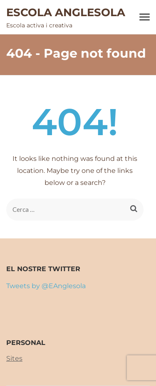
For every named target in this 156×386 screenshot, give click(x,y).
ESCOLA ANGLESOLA (65, 12)
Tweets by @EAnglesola (46, 286)
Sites (14, 358)
